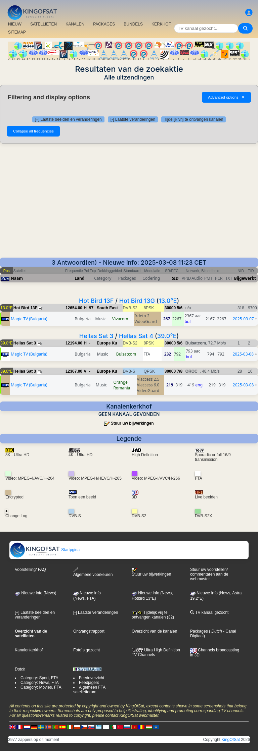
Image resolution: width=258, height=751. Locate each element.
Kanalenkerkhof (29, 650)
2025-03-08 (243, 354)
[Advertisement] (129, 201)
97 (91, 308)
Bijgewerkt (245, 278)
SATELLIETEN (43, 24)
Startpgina (45, 549)
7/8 (179, 371)
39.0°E (167, 335)
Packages (199, 631)
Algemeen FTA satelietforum (89, 689)
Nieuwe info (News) (35, 593)
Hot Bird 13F (96, 300)
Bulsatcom (126, 354)
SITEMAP (17, 32)
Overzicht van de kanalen (154, 631)
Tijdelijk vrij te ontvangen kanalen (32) (153, 615)
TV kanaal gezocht (209, 612)
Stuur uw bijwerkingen (132, 423)
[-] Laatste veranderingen (133, 119)
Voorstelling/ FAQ (30, 569)
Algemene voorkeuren (93, 572)
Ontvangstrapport (88, 631)
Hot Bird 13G (137, 300)
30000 (170, 308)
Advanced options (226, 97)
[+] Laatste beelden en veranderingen (68, 119)
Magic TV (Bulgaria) (29, 319)
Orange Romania (121, 385)
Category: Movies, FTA (40, 687)
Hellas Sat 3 (96, 335)
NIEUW (15, 24)
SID (175, 278)
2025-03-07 (243, 319)
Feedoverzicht (91, 678)
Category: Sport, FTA (39, 678)
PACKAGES (104, 24)
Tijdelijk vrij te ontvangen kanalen (193, 119)
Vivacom (120, 319)
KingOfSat (230, 739)
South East (107, 308)
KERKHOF (161, 24)
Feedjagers (89, 682)
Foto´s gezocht (86, 650)
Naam (17, 278)
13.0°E (168, 300)
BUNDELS (133, 24)
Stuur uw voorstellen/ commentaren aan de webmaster (209, 574)
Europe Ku (107, 343)
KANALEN (75, 24)
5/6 (179, 308)
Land (79, 278)
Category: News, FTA (39, 682)
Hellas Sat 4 (136, 335)
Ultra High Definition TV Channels (156, 652)
